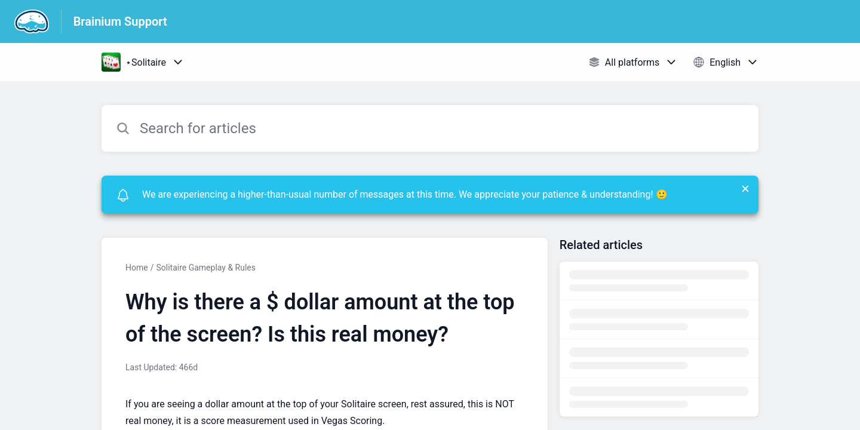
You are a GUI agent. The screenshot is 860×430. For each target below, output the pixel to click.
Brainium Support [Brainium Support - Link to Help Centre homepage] (120, 21)
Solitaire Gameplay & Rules (206, 267)
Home (136, 267)
